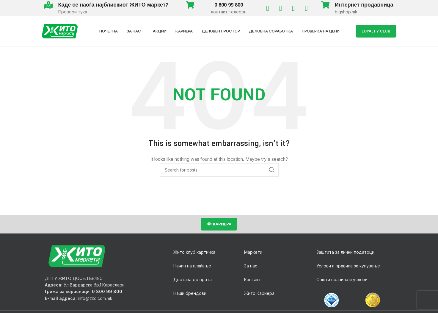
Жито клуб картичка (194, 252)
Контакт (252, 279)
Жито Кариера (259, 293)
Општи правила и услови (342, 279)
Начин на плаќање (192, 265)
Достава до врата (192, 279)
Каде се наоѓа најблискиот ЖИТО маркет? (113, 4)
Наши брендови (189, 293)
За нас (250, 265)
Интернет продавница (364, 4)
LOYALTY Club (376, 31)
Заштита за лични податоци (345, 252)
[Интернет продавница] (325, 5)
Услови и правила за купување (348, 265)
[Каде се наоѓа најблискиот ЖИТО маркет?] (48, 5)
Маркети (253, 252)
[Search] (219, 170)
